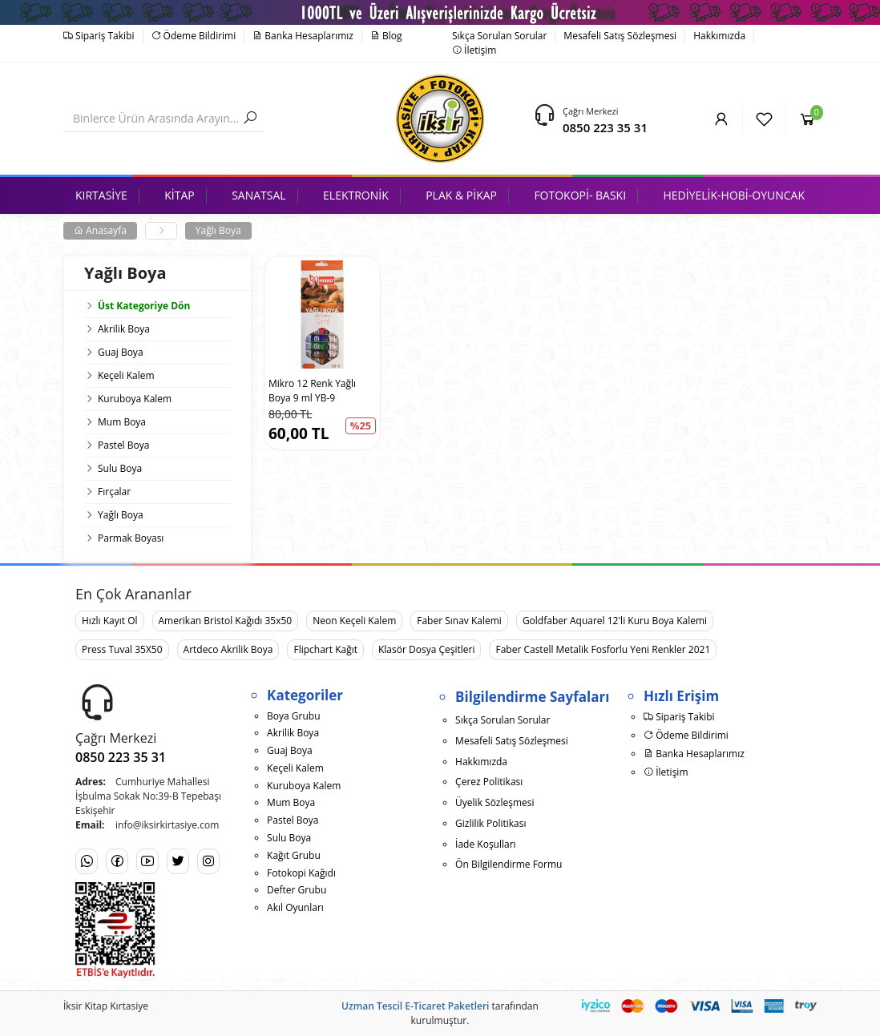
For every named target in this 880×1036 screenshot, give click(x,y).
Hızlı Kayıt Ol (110, 620)
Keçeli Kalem (126, 375)
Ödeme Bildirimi (193, 35)
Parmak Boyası (130, 538)
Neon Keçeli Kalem (354, 620)
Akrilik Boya (124, 329)
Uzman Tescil (371, 1006)
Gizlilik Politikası (490, 823)
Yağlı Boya (218, 230)
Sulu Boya (120, 468)
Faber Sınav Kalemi (459, 620)
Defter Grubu (296, 890)
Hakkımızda (719, 35)
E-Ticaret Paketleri (447, 1006)
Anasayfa (100, 230)
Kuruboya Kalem (135, 398)
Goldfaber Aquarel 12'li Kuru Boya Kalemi (615, 620)
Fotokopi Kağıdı (301, 873)
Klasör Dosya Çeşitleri (426, 649)
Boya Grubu (293, 716)
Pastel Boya (123, 445)
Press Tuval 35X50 (122, 649)
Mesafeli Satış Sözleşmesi (619, 35)
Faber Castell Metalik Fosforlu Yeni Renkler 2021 (602, 649)
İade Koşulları (485, 844)
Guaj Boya (120, 352)
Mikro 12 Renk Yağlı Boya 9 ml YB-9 (312, 391)
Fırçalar (114, 491)
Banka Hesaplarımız (302, 35)
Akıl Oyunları (295, 907)
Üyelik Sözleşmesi (494, 802)
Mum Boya (122, 422)
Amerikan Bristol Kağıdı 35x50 (226, 620)
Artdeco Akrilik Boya (228, 649)
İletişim (474, 50)
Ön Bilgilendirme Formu (508, 864)
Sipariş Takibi (99, 35)
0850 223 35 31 (605, 127)
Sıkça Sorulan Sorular (499, 35)
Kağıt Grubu (294, 855)
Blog (386, 35)
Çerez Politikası (489, 781)
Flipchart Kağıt (325, 649)
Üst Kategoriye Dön (137, 305)
